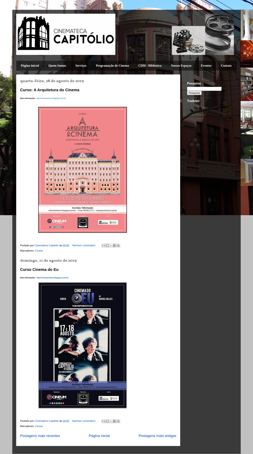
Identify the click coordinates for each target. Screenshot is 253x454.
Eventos (206, 65)
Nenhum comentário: (84, 245)
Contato (226, 65)
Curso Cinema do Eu (39, 269)
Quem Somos (57, 65)
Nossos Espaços (181, 65)
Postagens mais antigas (157, 436)
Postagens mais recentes (40, 436)
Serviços (80, 65)
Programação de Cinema (112, 65)
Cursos (39, 250)
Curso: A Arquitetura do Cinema (49, 90)
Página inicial (30, 65)
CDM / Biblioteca (149, 65)
